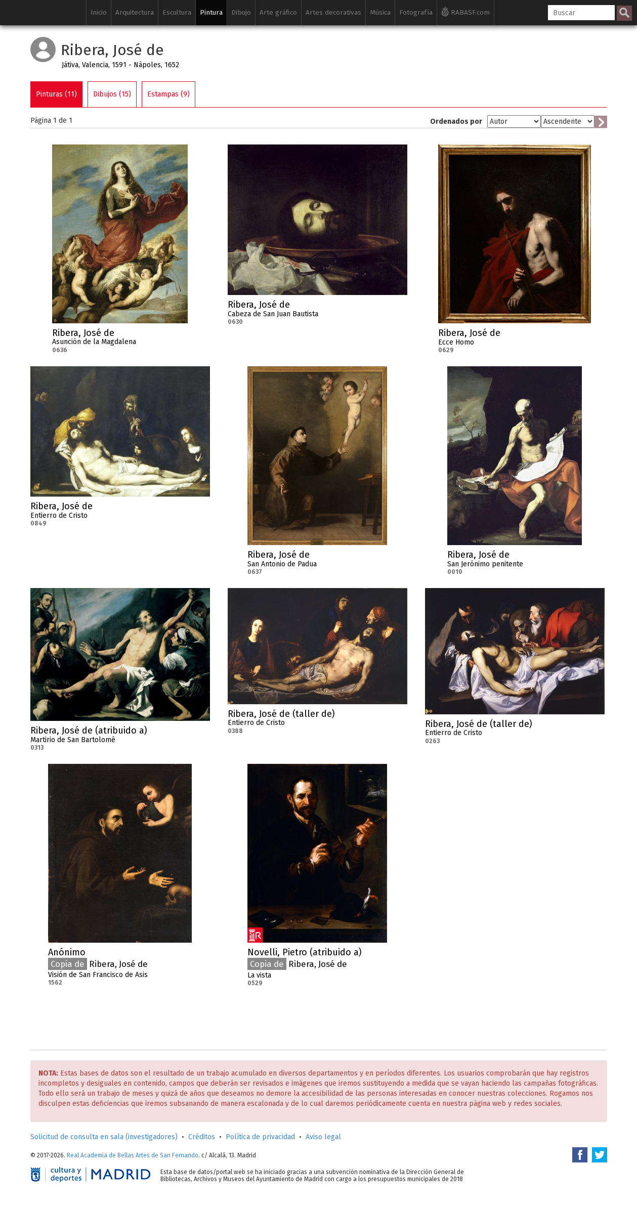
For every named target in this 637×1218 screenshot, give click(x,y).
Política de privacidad (260, 1137)
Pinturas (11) (56, 94)
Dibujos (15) (112, 94)
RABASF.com (465, 12)
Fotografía (416, 12)
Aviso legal (323, 1137)
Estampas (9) (168, 94)
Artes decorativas (333, 12)
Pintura (211, 12)
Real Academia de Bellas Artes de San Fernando (132, 1155)
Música (380, 12)
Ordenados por (456, 121)
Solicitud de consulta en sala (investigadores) (104, 1137)
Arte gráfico (278, 12)
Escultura (176, 12)
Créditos (201, 1137)
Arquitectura (134, 12)
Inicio (99, 12)
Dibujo (241, 12)
